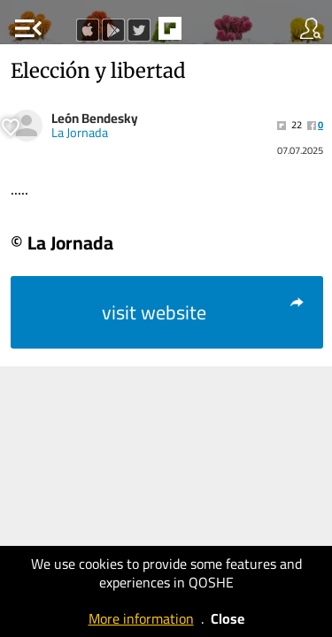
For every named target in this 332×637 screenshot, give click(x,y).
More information (141, 618)
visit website (204, 312)
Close (227, 618)
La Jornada (79, 133)
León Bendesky (94, 118)
